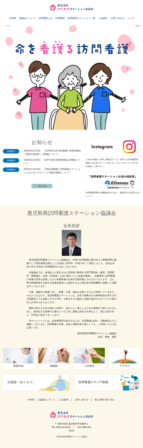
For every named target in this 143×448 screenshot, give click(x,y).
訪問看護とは (45, 18)
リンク (130, 18)
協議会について (27, 18)
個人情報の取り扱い (105, 399)
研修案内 (11, 151)
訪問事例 (60, 18)
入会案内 (103, 18)
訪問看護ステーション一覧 (81, 18)
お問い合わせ (117, 18)
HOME (12, 18)
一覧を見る (42, 186)
